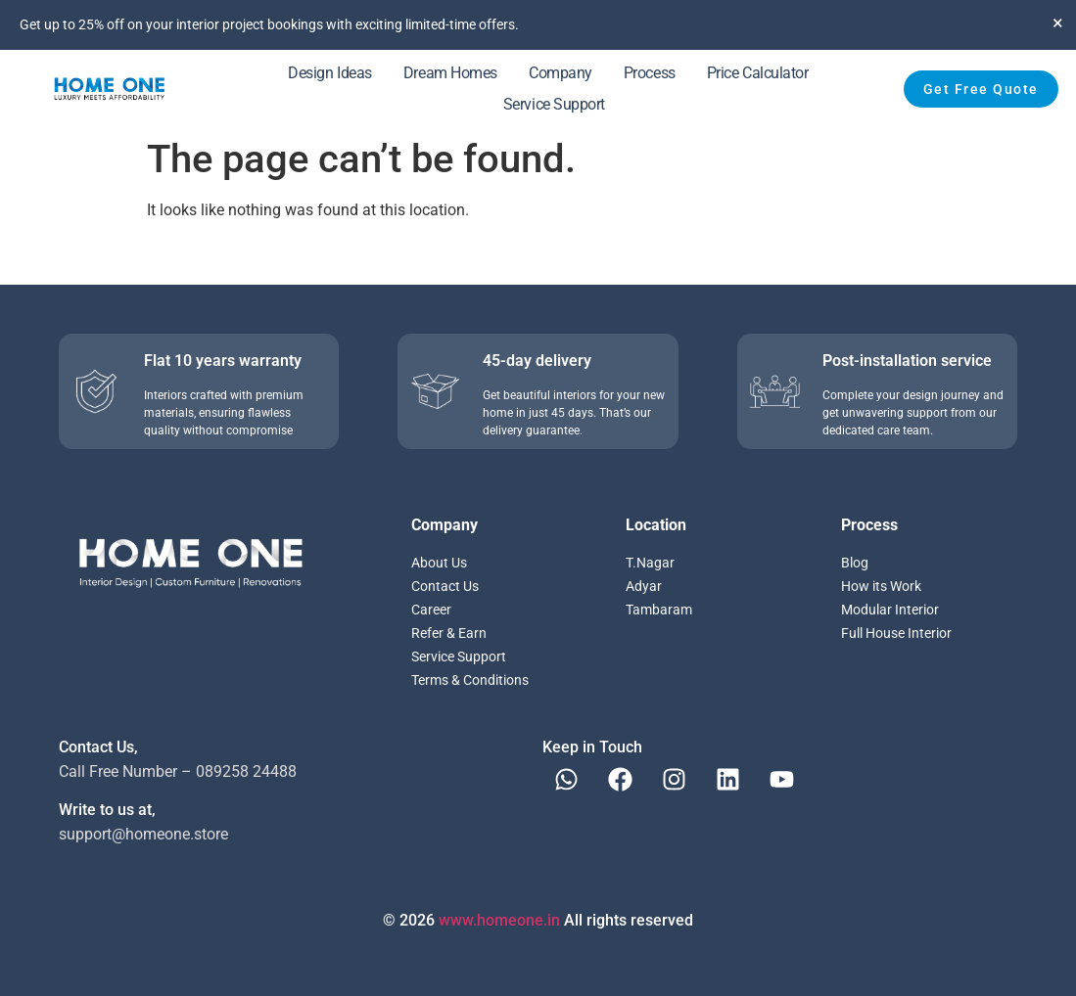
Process (650, 73)
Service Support (554, 104)
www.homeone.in (499, 920)
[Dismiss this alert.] (1058, 22)
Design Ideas (330, 73)
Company (560, 73)
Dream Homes (450, 73)
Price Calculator (758, 73)
